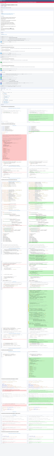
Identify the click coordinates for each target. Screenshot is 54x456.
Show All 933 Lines (14, 248)
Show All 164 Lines (14, 166)
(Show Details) (13, 80)
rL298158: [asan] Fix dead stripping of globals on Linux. (7, 14)
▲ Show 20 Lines (10, 166)
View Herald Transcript (13, 54)
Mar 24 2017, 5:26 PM (11, 76)
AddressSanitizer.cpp (6, 97)
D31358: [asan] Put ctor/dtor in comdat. (13, 81)
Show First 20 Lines (10, 108)
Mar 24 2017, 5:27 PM (14, 79)
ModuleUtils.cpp (6, 99)
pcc (2, 45)
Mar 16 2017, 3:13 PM (10, 62)
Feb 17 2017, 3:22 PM (11, 36)
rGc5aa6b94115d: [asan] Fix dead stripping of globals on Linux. (8, 13)
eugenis (4, 7)
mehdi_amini (9, 54)
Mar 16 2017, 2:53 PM (10, 45)
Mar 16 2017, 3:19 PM (14, 70)
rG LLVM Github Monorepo (4, 34)
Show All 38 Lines (14, 281)
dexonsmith (9, 86)
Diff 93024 (10, 79)
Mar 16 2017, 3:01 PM (19, 54)
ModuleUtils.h (5, 93)
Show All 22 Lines (14, 125)
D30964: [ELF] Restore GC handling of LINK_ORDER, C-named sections (16, 40)
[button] (53, 1)
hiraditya (14, 86)
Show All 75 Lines (14, 108)
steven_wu (12, 86)
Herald (2, 54)
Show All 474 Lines (14, 210)
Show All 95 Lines (14, 181)
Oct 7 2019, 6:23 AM (19, 85)
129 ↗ (2, 48)
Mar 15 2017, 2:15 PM (27, 40)
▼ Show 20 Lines (18, 108)
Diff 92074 (10, 70)
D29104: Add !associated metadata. (13, 37)
